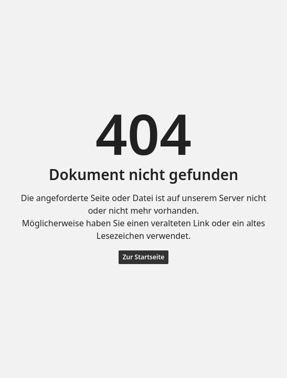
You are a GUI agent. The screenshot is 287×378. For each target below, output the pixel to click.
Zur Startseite (144, 257)
